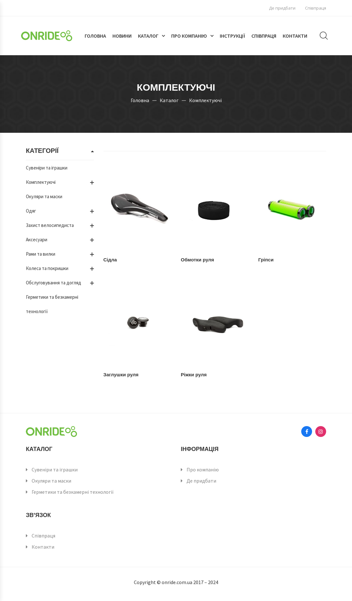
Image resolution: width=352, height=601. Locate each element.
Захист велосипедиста (50, 225)
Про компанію (189, 36)
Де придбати (282, 8)
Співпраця (315, 8)
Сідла (110, 259)
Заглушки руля (121, 374)
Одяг (31, 211)
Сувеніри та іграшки (46, 168)
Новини (122, 36)
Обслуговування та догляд (53, 283)
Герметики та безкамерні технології (73, 492)
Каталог (148, 36)
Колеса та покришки (47, 268)
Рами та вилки (40, 254)
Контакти (295, 36)
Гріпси (266, 259)
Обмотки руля (197, 259)
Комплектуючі (41, 182)
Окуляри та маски (44, 196)
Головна (95, 36)
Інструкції (232, 36)
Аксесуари (36, 240)
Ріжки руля (194, 374)
